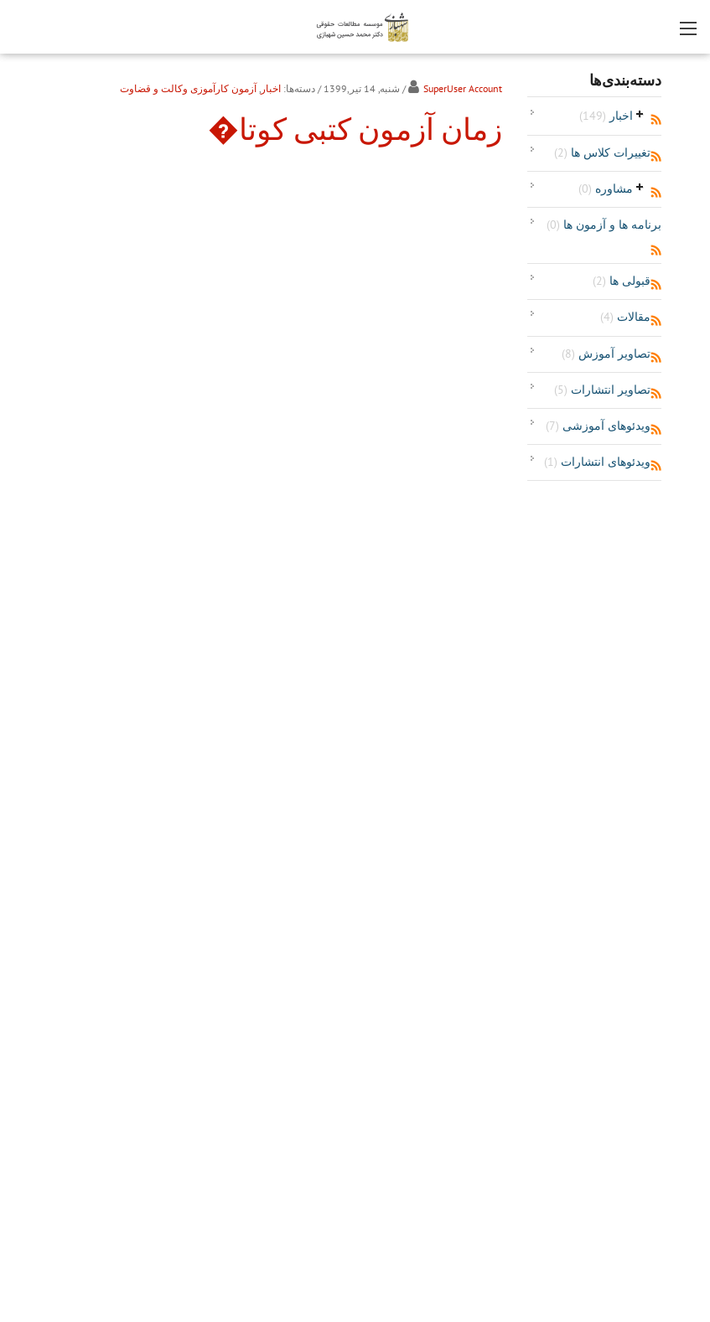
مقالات (625, 316)
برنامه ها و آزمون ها (604, 224)
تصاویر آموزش (606, 353)
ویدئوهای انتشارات (597, 461)
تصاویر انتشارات (602, 389)
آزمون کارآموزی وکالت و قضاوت (188, 88)
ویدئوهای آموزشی (598, 425)
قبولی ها (621, 280)
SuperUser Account (462, 88)
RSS (655, 120)
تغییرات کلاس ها (602, 152)
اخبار (606, 115)
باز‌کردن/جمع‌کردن (640, 114)
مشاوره (605, 188)
